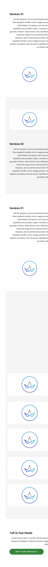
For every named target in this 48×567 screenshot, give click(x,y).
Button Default (21, 551)
